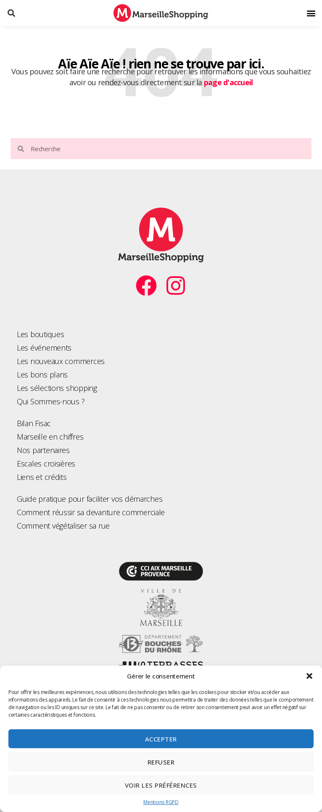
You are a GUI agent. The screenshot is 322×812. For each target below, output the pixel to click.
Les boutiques (40, 334)
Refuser (161, 762)
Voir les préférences (161, 785)
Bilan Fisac (34, 423)
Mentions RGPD (161, 802)
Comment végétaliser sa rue (63, 526)
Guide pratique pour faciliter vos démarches (89, 499)
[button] (309, 676)
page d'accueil (228, 82)
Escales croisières (46, 463)
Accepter (161, 739)
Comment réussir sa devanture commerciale (91, 512)
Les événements (44, 348)
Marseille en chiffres (50, 437)
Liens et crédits (42, 477)
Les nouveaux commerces (61, 361)
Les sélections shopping (57, 388)
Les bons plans (42, 374)
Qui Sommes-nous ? (50, 401)
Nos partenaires (43, 450)
